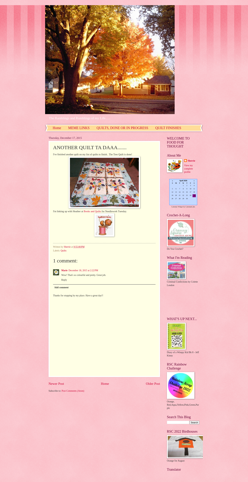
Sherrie (191, 161)
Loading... (183, 192)
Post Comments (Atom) (73, 391)
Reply (64, 280)
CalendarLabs (190, 207)
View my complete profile (188, 168)
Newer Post (56, 383)
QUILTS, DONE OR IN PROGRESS (122, 128)
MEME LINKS (79, 128)
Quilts (63, 250)
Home (57, 128)
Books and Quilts (92, 211)
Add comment (61, 287)
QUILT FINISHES (168, 128)
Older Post (153, 383)
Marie (64, 270)
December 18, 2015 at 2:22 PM (83, 270)
